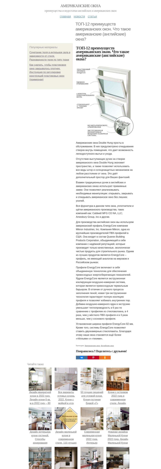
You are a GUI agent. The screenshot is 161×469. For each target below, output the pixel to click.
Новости (79, 16)
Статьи (92, 16)
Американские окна (80, 6)
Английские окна (107, 346)
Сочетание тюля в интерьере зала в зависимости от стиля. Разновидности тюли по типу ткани (49, 56)
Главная (65, 16)
